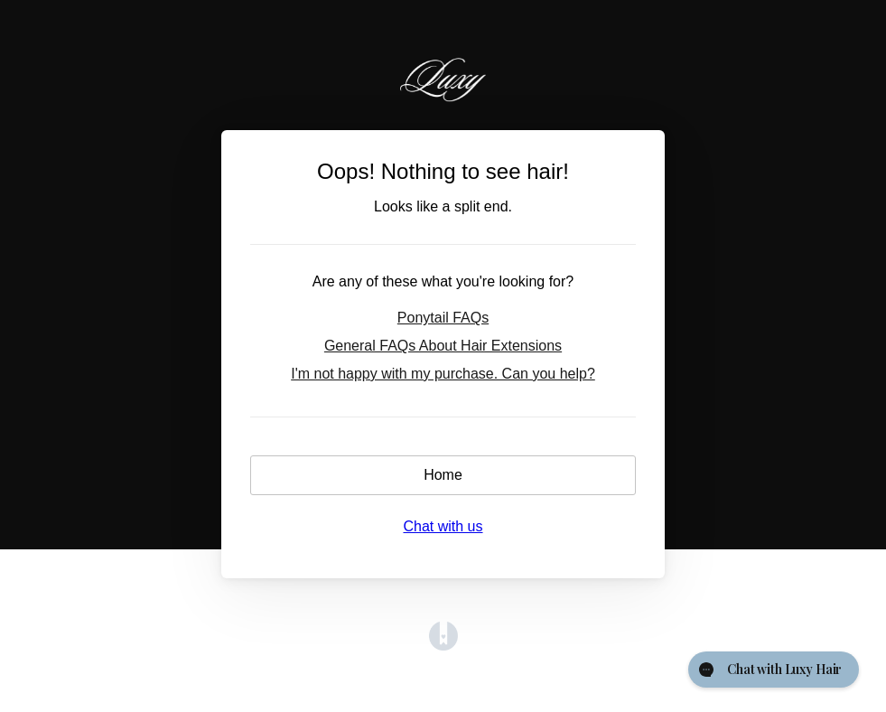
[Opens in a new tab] (443, 645)
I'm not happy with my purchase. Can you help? (443, 373)
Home (443, 474)
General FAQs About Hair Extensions (443, 345)
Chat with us (442, 526)
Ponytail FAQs (443, 317)
